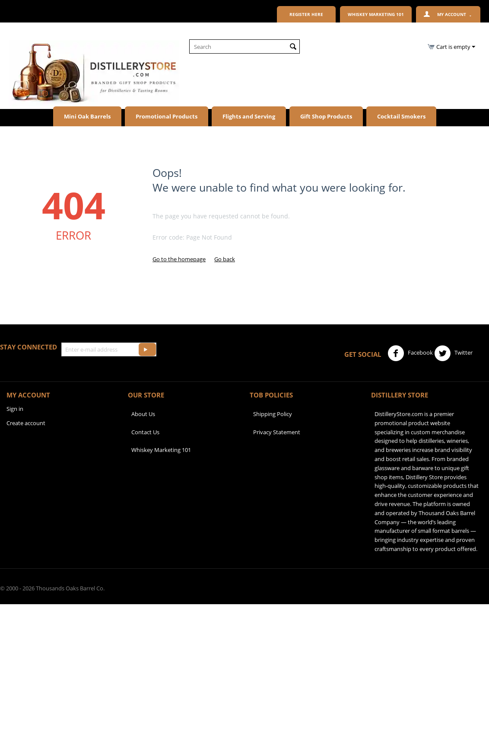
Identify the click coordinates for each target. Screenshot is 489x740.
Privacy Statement (276, 432)
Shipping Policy (272, 414)
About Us (143, 414)
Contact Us (145, 432)
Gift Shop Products (326, 116)
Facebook (410, 353)
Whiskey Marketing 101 (161, 450)
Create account (25, 423)
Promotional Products (166, 116)
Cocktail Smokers (401, 116)
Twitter (453, 353)
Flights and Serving (248, 116)
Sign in (14, 409)
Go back (224, 259)
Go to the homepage (179, 259)
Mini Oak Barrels (87, 116)
